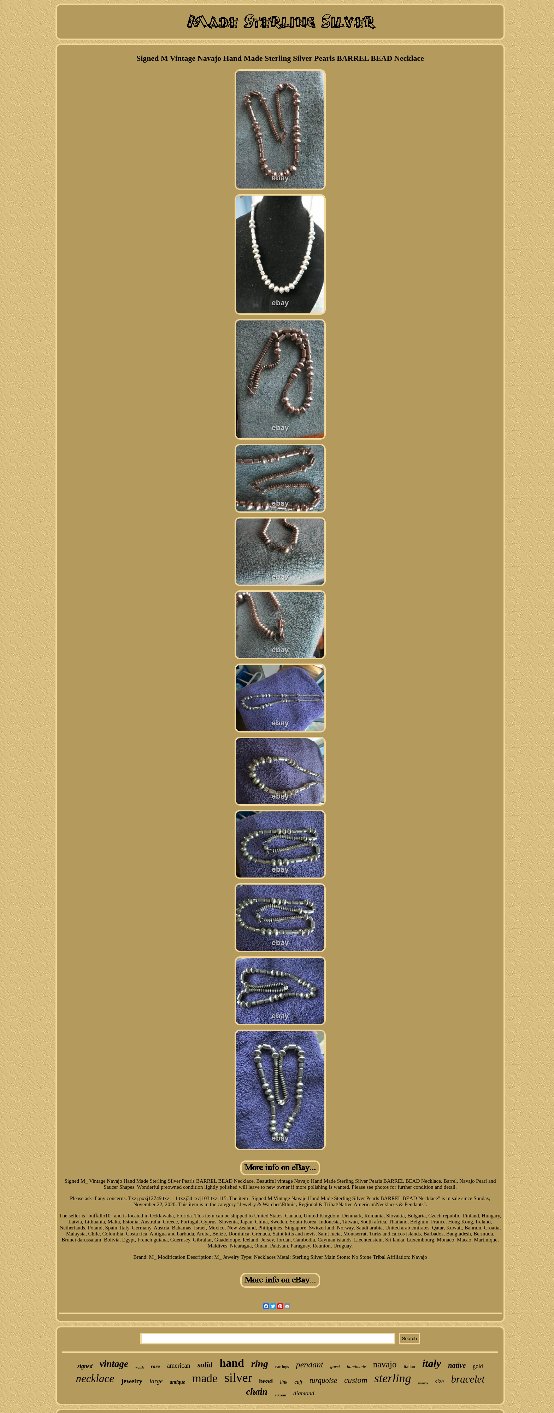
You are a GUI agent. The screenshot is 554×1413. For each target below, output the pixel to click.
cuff (298, 1382)
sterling (393, 1378)
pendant (309, 1364)
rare (155, 1366)
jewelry (131, 1381)
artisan (280, 1395)
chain (256, 1391)
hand (231, 1362)
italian (409, 1366)
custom (355, 1380)
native (457, 1365)
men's (423, 1383)
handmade (356, 1366)
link (283, 1382)
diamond (303, 1393)
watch (139, 1367)
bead (266, 1381)
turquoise (323, 1380)
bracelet (467, 1379)
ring (259, 1363)
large (156, 1381)
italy (431, 1363)
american (178, 1365)
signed (85, 1366)
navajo (385, 1364)
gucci (335, 1366)
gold (478, 1366)
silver (238, 1378)
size (439, 1381)
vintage (114, 1364)
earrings (282, 1366)
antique (177, 1382)
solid (205, 1364)
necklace (95, 1378)
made (204, 1378)
